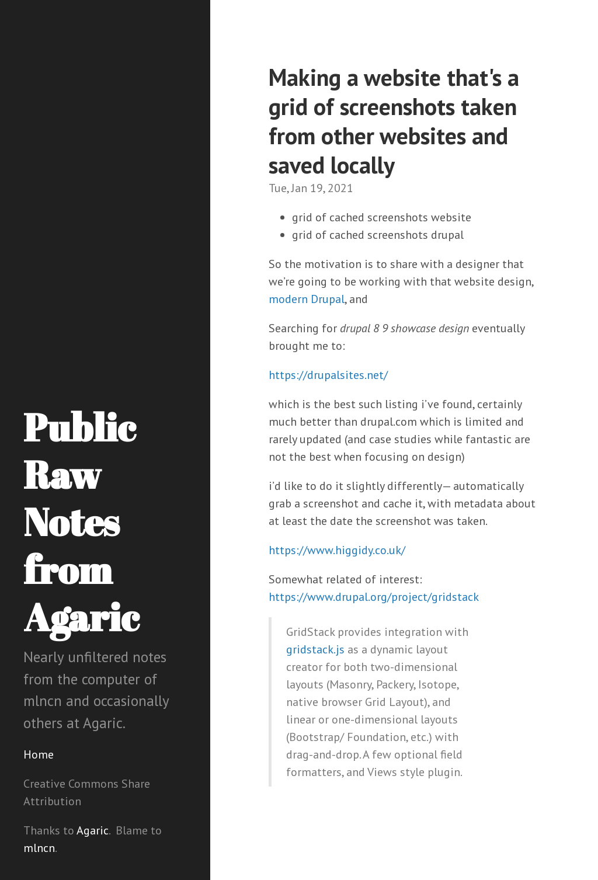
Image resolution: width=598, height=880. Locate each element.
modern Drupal (307, 299)
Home (38, 754)
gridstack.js (315, 649)
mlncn (39, 847)
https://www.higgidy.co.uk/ (337, 550)
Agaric (93, 830)
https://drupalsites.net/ (328, 374)
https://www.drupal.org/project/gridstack (374, 596)
